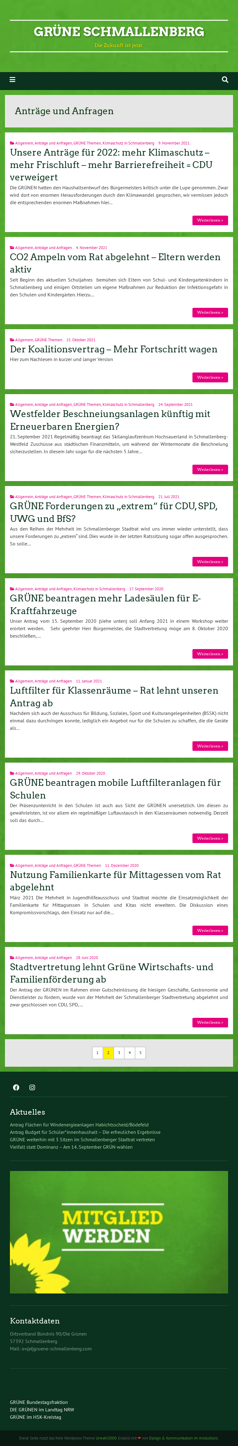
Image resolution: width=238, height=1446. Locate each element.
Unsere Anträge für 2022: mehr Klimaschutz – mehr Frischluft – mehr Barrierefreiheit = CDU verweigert (111, 165)
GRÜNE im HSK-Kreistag (35, 1417)
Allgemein (24, 143)
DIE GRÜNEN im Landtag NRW (42, 1409)
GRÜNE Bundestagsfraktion (39, 1402)
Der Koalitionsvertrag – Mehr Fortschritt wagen (114, 349)
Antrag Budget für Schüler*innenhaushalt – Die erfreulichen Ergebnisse (85, 1132)
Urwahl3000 (106, 1438)
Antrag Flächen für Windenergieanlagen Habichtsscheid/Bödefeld (79, 1124)
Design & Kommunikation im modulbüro (183, 1438)
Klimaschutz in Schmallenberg (128, 143)
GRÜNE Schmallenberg (119, 31)
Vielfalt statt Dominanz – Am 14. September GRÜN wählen (71, 1147)
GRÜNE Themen (87, 143)
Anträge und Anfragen (53, 143)
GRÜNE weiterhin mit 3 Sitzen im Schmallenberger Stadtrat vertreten (82, 1139)
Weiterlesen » (210, 220)
